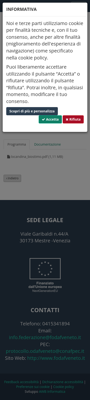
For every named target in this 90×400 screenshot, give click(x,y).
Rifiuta (73, 119)
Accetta (50, 119)
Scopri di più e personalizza (32, 111)
